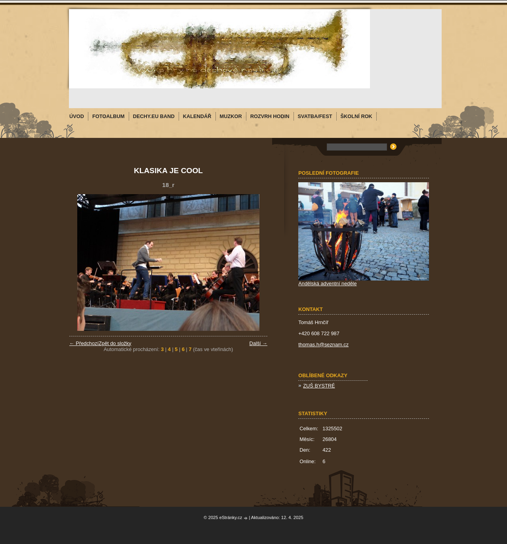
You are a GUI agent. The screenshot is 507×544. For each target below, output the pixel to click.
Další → (258, 343)
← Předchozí (84, 343)
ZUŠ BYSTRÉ (319, 386)
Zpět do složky (115, 343)
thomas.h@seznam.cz (323, 344)
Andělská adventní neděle (327, 283)
